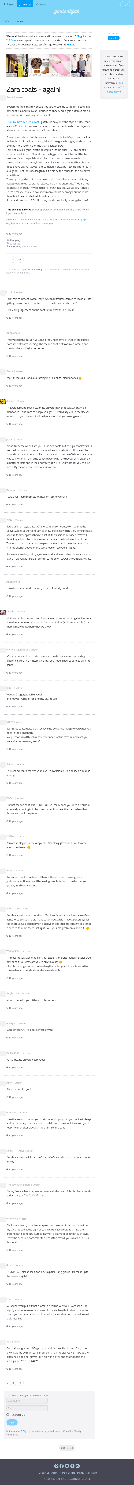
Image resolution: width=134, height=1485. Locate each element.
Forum (14, 40)
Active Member (22, 909)
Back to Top (67, 1448)
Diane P (10, 1150)
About (54, 1473)
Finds (71, 44)
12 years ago (14, 233)
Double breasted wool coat (23, 122)
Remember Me (15, 1415)
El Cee (10, 798)
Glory (9, 721)
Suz (8, 1341)
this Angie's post (67, 137)
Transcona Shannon (18, 1184)
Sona (9, 870)
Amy (9, 1082)
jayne (9, 439)
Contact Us (44, 1473)
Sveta (9, 97)
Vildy (9, 519)
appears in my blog (32, 269)
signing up (80, 219)
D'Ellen (10, 836)
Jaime (9, 764)
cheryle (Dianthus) (17, 649)
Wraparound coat (19, 137)
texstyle (11, 1023)
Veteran (19, 97)
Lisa (8, 1299)
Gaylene (11, 1218)
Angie (9, 993)
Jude (9, 908)
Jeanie (10, 401)
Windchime (13, 951)
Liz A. (9, 292)
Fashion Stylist (23, 993)
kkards (10, 611)
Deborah (11, 490)
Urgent (19, 21)
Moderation (91, 1473)
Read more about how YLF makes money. (113, 87)
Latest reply (15, 246)
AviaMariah (12, 1052)
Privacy (80, 1473)
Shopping (114, 38)
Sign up (26, 1431)
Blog (79, 36)
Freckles (11, 1112)
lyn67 (9, 688)
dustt (9, 1265)
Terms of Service (67, 1473)
